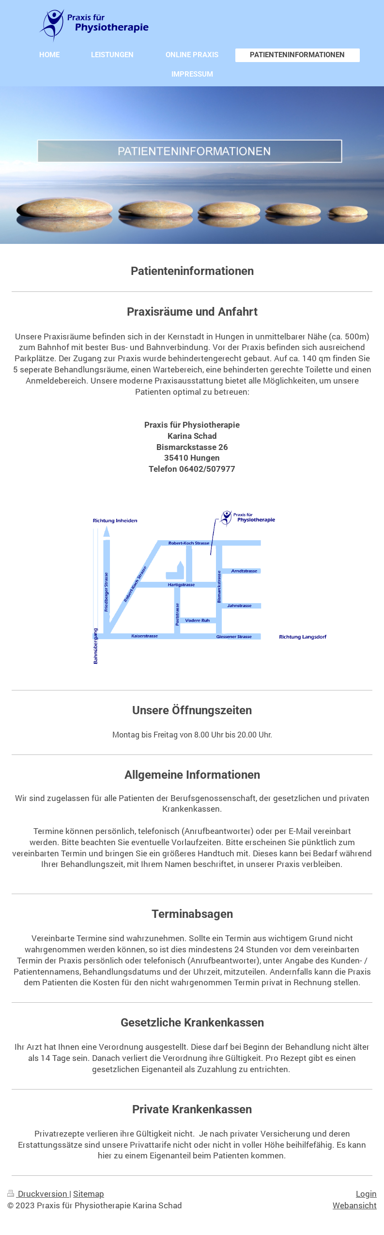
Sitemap (88, 1193)
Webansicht (355, 1205)
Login (366, 1193)
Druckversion (38, 1193)
